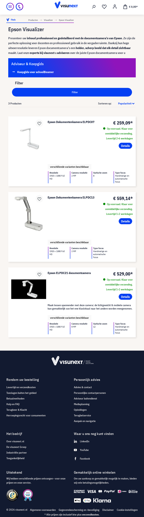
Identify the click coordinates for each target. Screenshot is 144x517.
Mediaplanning (81, 404)
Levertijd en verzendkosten (21, 387)
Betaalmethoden (15, 398)
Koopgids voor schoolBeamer (35, 72)
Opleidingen (80, 409)
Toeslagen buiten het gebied (21, 393)
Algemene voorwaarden (43, 510)
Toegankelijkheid (15, 458)
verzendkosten (90, 514)
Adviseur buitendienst (85, 398)
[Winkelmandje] (130, 6)
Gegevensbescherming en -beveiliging (79, 510)
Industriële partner (16, 452)
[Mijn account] (114, 7)
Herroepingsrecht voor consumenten (26, 415)
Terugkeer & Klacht (16, 409)
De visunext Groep (16, 447)
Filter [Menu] (72, 91)
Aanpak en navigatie (85, 421)
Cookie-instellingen (127, 510)
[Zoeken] (94, 7)
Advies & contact (83, 387)
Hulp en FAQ (13, 404)
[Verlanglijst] (104, 7)
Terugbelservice (82, 415)
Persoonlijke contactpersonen (90, 393)
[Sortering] (124, 103)
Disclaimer (108, 510)
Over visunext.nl (15, 441)
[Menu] (10, 6)
